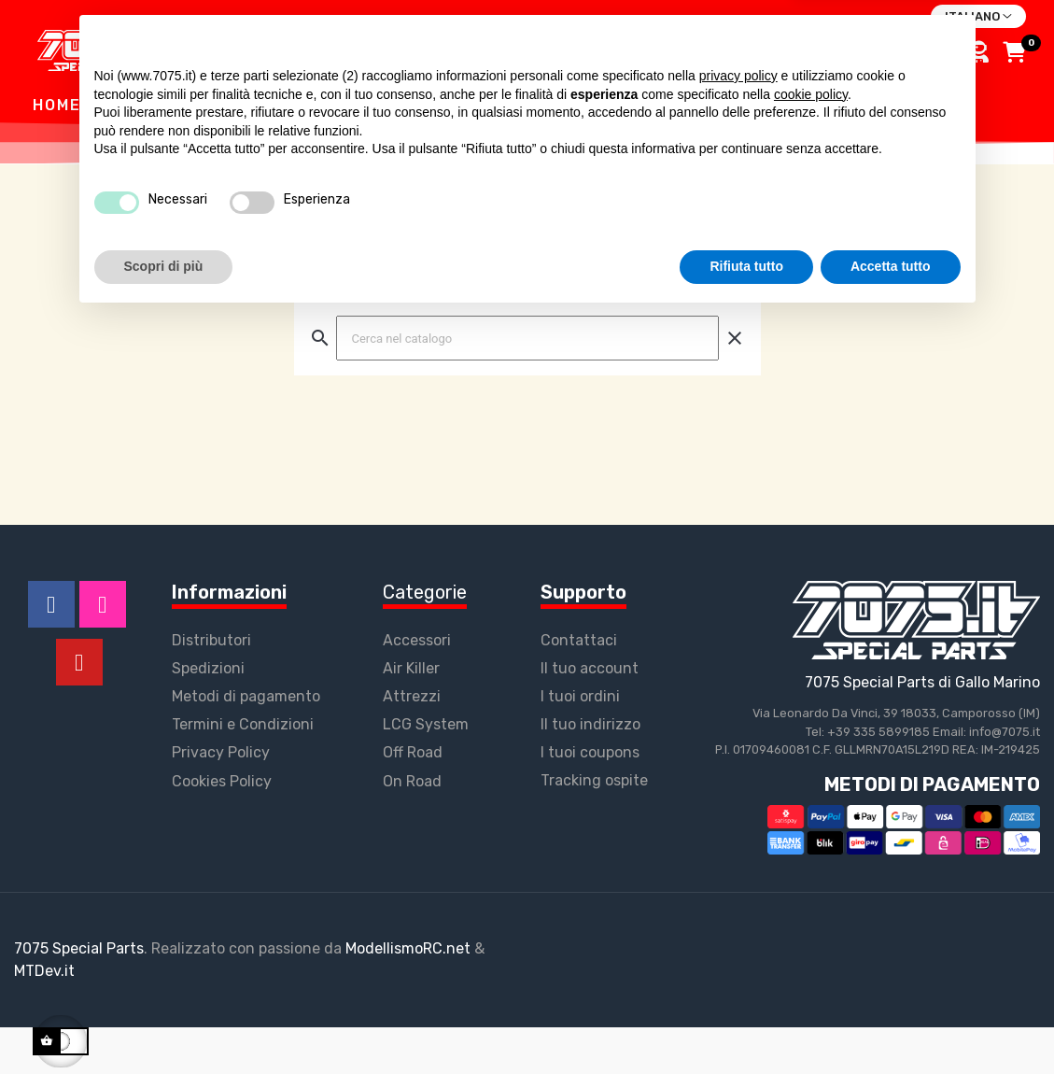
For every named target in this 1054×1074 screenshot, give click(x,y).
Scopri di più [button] (164, 1022)
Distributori (211, 687)
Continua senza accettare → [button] (873, 795)
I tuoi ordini (580, 743)
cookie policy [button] (811, 850)
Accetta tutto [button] (890, 1022)
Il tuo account (590, 715)
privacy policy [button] (738, 832)
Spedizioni (208, 715)
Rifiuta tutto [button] (746, 1022)
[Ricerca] (527, 384)
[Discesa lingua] (978, 17)
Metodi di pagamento (246, 743)
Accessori (417, 687)
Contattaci (579, 687)
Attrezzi (412, 743)
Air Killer (411, 715)
